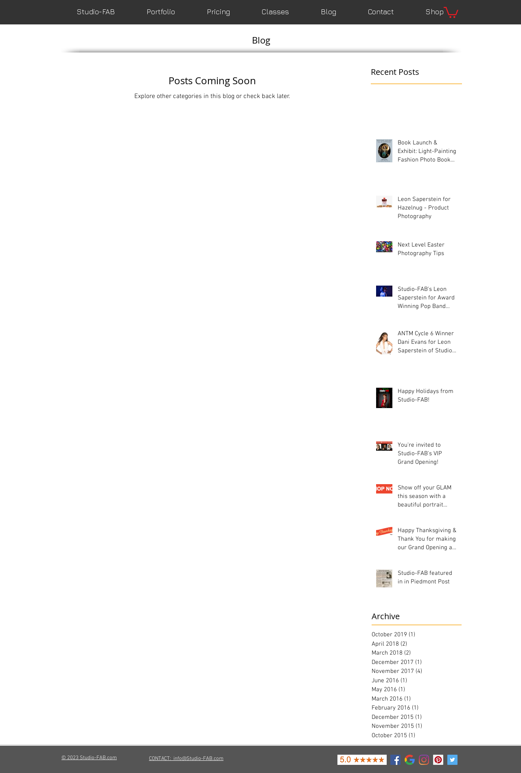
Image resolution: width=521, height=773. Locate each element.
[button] (451, 12)
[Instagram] (424, 760)
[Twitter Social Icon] (452, 760)
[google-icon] (410, 760)
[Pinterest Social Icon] (438, 760)
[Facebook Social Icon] (395, 760)
